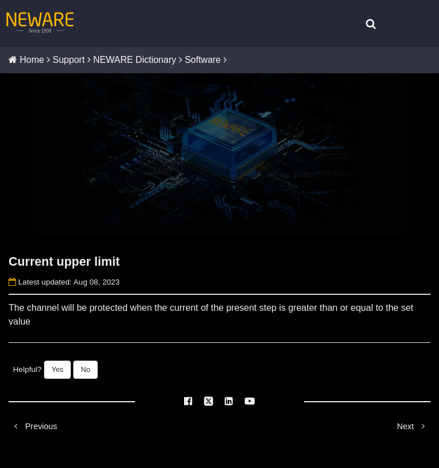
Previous (33, 426)
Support (69, 60)
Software (203, 60)
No (85, 369)
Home (31, 60)
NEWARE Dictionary (134, 60)
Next (413, 426)
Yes (57, 369)
